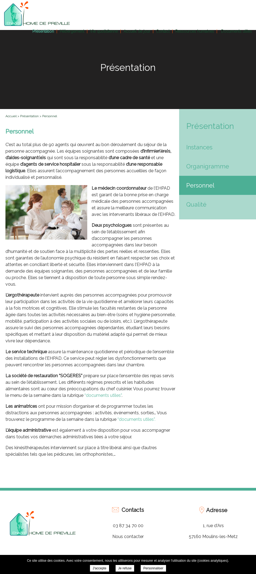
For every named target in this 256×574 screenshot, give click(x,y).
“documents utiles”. (136, 419)
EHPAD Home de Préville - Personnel (37, 13)
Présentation (43, 31)
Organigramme (207, 166)
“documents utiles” (103, 395)
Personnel (200, 185)
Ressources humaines (194, 31)
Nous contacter (128, 536)
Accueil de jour (137, 31)
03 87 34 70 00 (128, 525)
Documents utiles (236, 31)
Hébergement (72, 31)
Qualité (196, 204)
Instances (199, 147)
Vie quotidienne (104, 31)
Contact (163, 31)
